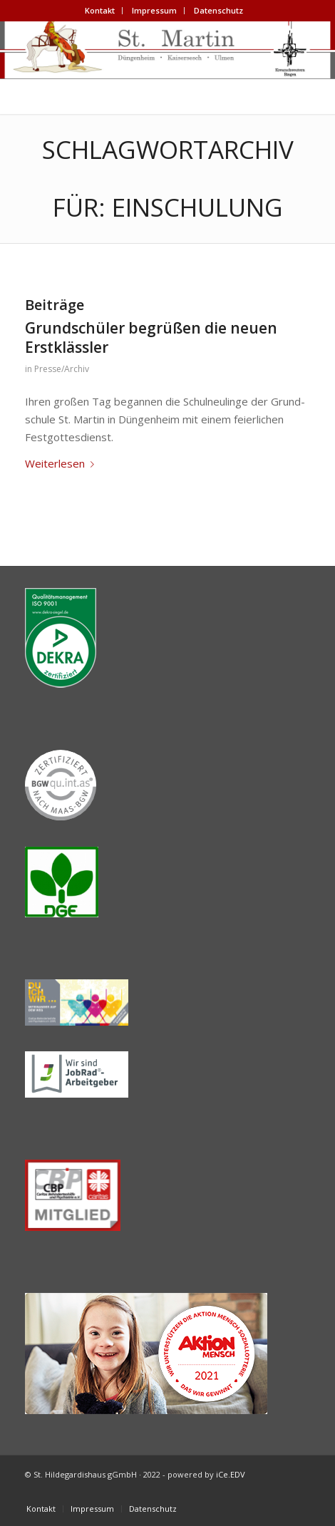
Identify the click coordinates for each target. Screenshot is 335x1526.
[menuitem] (100, 10)
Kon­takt (100, 10)
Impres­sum (154, 10)
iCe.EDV (230, 1474)
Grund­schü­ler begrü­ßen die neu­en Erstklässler (151, 337)
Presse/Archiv (61, 369)
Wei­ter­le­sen (62, 463)
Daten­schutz (218, 10)
